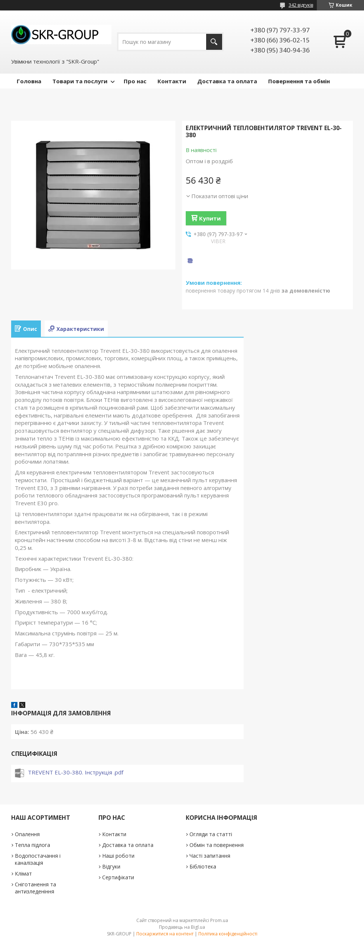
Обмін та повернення (216, 844)
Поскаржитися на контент (165, 934)
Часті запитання (209, 855)
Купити (210, 218)
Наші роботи (118, 855)
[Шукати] (214, 42)
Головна (29, 81)
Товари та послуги (79, 81)
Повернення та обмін (299, 81)
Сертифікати (118, 877)
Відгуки (111, 866)
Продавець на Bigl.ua (182, 927)
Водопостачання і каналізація (38, 859)
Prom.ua (219, 920)
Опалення (27, 834)
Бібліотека (202, 866)
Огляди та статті (210, 834)
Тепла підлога (32, 844)
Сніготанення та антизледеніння (35, 888)
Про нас (135, 81)
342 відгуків (301, 5)
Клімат (23, 873)
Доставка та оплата (227, 81)
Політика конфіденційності (227, 934)
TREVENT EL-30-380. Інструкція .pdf (75, 772)
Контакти (171, 81)
